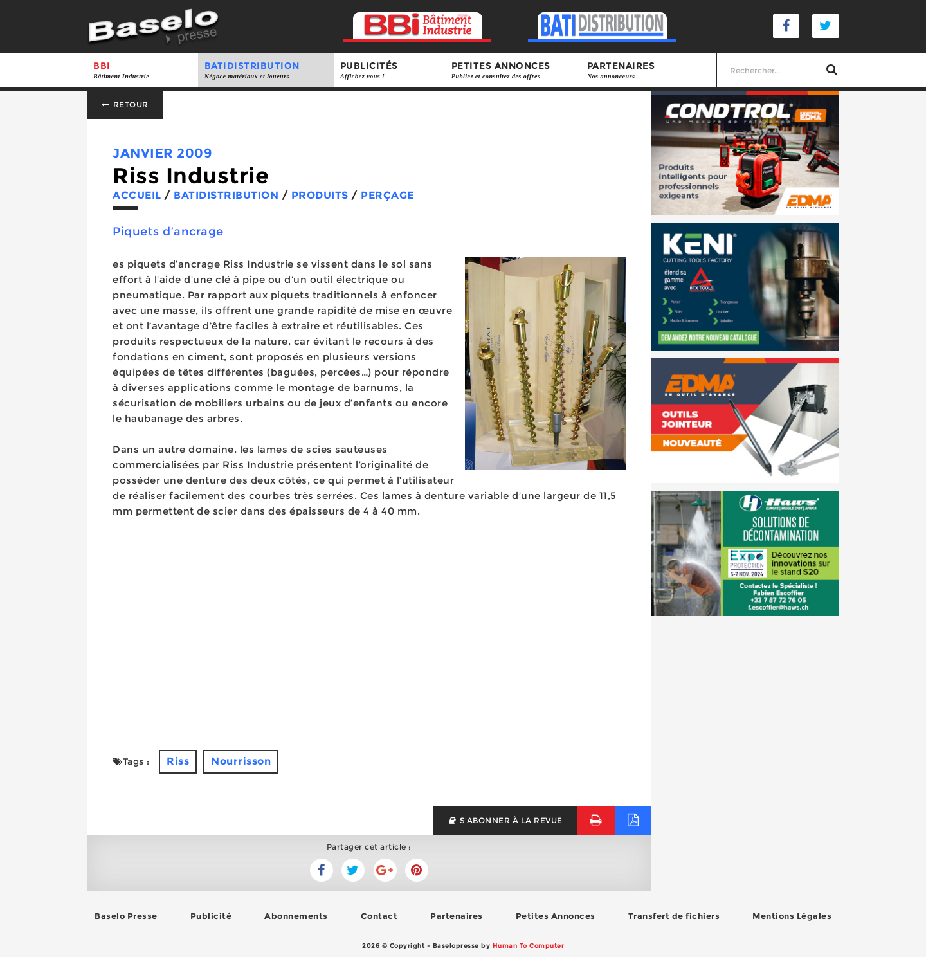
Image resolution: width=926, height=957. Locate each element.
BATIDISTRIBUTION (265, 70)
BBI (142, 70)
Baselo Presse (126, 916)
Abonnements (296, 916)
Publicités (389, 70)
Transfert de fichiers (674, 916)
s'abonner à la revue (505, 820)
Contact (379, 916)
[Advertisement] (369, 634)
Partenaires (648, 70)
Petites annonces (512, 70)
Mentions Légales (791, 916)
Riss (178, 761)
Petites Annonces (555, 916)
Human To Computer (529, 946)
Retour (125, 104)
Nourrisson (241, 761)
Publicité (211, 916)
